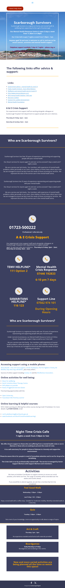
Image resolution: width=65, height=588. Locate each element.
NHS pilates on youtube (10, 385)
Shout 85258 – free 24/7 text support (13, 368)
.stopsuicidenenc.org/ (22, 93)
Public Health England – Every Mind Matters (22, 89)
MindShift (19, 369)
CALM (28, 368)
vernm (12, 87)
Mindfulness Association (45, 373)
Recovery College (13, 98)
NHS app (29, 95)
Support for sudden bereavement (18, 100)
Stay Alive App (11, 369)
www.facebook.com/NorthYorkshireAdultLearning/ (19, 416)
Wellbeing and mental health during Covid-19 (22, 91)
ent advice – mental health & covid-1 (25, 87)
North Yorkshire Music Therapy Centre (15, 383)
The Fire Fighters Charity (47, 368)
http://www (11, 93)
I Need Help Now (15, 8)
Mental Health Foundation (16, 102)
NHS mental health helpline (16, 95)
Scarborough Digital (36, 585)
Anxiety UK (28, 373)
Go (9, 87)
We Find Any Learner (17, 398)
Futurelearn (6, 398)
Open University (7, 395)
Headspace (34, 368)
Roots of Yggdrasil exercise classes (13, 388)
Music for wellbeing (8, 381)
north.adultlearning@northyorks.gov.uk (15, 414)
